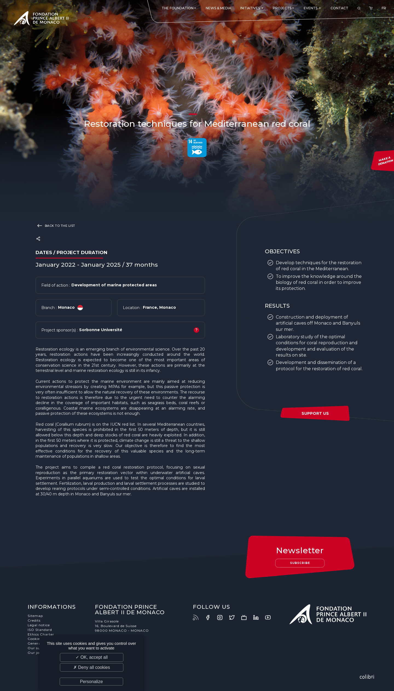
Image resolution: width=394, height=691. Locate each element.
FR (384, 8)
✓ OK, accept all (92, 657)
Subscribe (300, 563)
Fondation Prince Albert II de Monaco (41, 19)
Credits (34, 620)
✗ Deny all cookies (91, 667)
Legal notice (39, 625)
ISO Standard (40, 630)
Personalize (91, 681)
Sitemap (35, 616)
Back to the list (55, 225)
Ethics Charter (41, 634)
